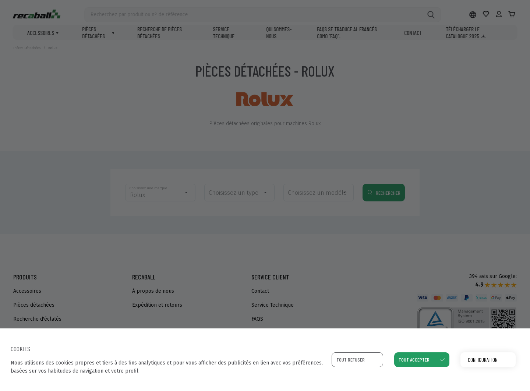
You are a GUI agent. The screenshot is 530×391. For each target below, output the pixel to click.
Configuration (483, 359)
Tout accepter (414, 359)
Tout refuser (350, 359)
